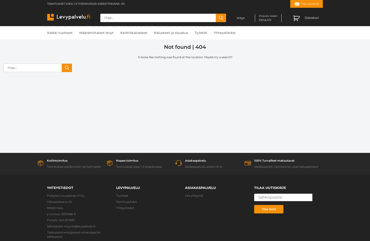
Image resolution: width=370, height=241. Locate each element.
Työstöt (201, 33)
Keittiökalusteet (133, 33)
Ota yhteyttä (194, 195)
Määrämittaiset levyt (96, 33)
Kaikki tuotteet (60, 33)
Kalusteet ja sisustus (171, 33)
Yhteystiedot (225, 33)
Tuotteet (122, 195)
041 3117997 (67, 220)
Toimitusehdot (126, 202)
